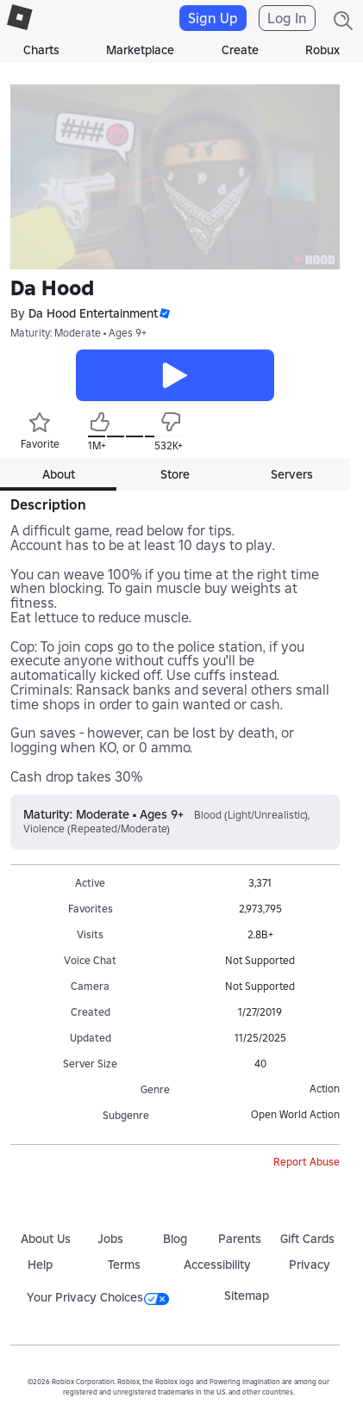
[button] (164, 313)
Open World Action (295, 1114)
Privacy (309, 1264)
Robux (322, 50)
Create (240, 50)
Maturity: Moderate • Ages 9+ (78, 332)
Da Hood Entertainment (93, 313)
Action (325, 1088)
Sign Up (213, 18)
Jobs (110, 1238)
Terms (124, 1264)
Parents (239, 1238)
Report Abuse (306, 1161)
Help (40, 1264)
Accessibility (217, 1264)
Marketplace (140, 50)
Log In (287, 18)
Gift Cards (307, 1238)
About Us (46, 1238)
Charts (41, 50)
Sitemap (246, 1295)
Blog (175, 1238)
